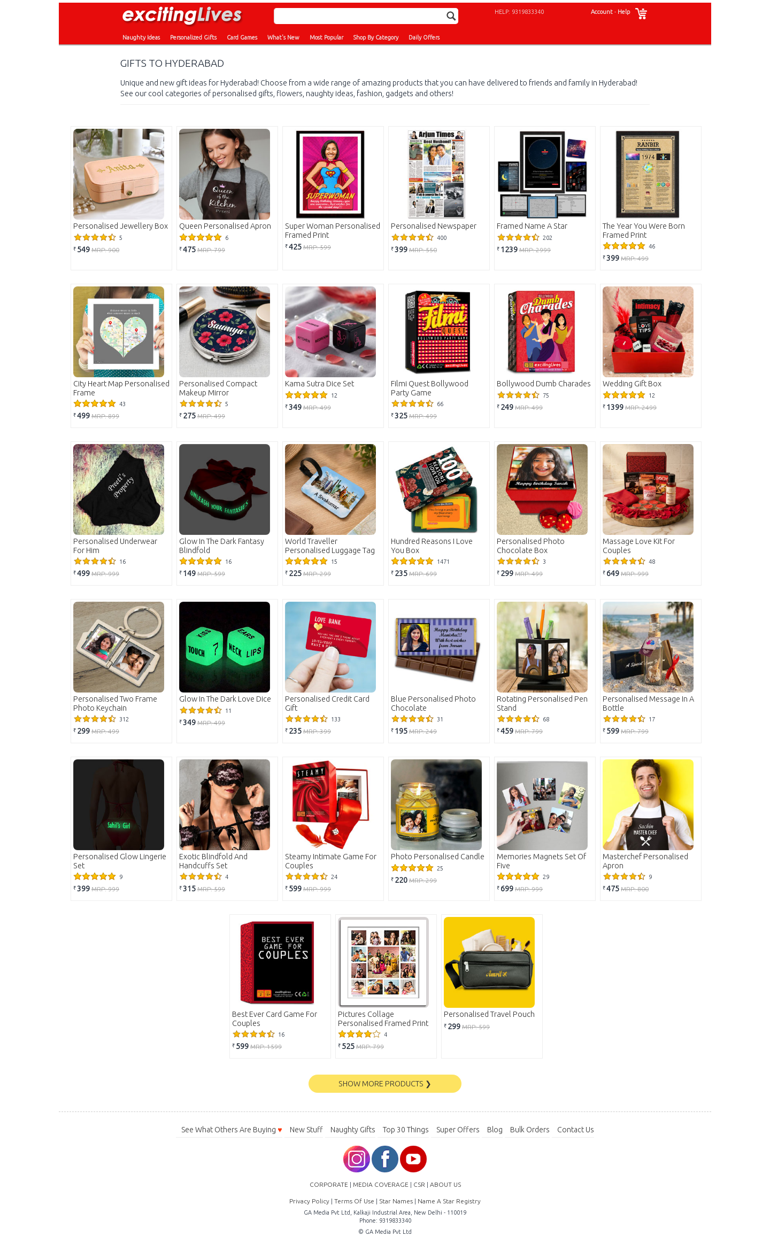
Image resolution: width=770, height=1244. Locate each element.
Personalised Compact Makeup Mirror (218, 388)
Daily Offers (424, 37)
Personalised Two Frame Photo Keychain (115, 703)
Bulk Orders (530, 1129)
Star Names (396, 1201)
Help (624, 12)
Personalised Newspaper (433, 226)
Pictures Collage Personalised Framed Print (383, 1019)
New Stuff (306, 1129)
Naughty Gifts (352, 1129)
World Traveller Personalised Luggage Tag (330, 546)
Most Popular (326, 37)
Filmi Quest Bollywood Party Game (429, 388)
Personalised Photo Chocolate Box (531, 546)
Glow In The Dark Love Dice (225, 699)
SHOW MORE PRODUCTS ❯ (385, 1083)
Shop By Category (375, 37)
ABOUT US (445, 1184)
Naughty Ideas (141, 37)
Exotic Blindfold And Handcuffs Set (213, 861)
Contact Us (575, 1129)
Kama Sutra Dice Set (319, 383)
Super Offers (458, 1129)
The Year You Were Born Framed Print (644, 230)
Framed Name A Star (532, 226)
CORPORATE (329, 1184)
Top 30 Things (406, 1129)
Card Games (242, 37)
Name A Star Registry (449, 1201)
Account (602, 12)
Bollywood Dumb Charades (544, 383)
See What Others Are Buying (231, 1129)
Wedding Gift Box (632, 383)
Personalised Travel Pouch (489, 1014)
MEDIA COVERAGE (381, 1184)
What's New (283, 37)
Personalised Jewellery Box (120, 226)
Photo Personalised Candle (437, 856)
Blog (495, 1129)
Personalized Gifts (193, 37)
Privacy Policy (309, 1201)
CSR (419, 1184)
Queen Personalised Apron (225, 226)
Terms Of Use (354, 1201)
